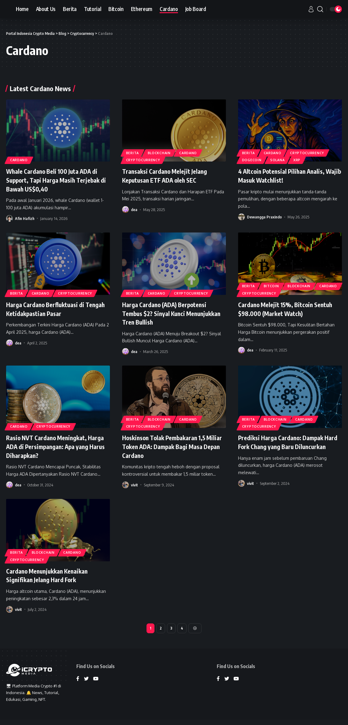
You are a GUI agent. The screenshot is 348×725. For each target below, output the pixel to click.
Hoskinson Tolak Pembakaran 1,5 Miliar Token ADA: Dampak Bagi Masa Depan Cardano (168, 446)
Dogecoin (253, 159)
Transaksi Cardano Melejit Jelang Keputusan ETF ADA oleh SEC (168, 175)
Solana (281, 159)
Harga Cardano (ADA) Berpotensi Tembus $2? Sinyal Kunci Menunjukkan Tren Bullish (169, 313)
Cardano (20, 159)
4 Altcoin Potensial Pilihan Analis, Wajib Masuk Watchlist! (286, 175)
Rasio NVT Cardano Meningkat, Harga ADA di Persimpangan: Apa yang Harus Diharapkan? (53, 446)
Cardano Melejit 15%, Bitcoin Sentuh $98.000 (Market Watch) (284, 309)
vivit (134, 484)
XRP (304, 159)
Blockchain (163, 151)
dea (134, 209)
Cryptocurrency (144, 159)
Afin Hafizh (24, 218)
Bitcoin (275, 284)
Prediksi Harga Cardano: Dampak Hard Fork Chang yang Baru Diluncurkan (285, 446)
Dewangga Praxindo (264, 216)
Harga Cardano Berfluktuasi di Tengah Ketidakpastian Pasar (49, 309)
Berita (134, 151)
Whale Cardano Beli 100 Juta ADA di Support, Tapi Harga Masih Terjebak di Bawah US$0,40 (58, 180)
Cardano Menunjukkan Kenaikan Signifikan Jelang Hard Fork (51, 575)
